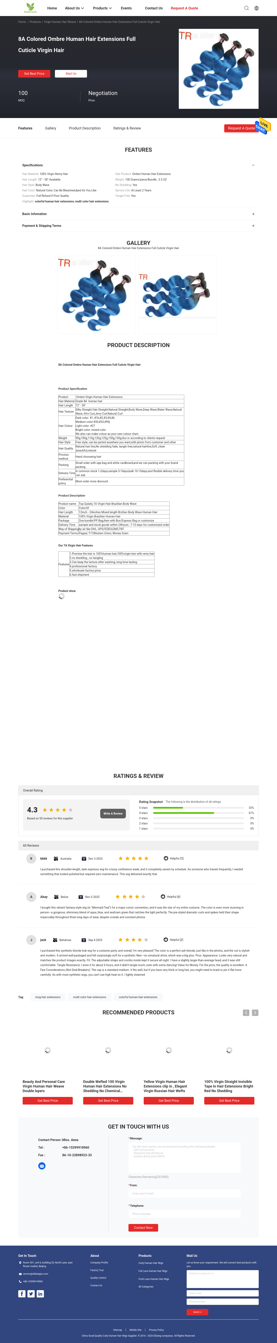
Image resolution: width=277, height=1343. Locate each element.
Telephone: (137, 1205)
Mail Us (71, 74)
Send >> (197, 1312)
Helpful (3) (177, 858)
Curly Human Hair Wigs (150, 1263)
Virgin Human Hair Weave (60, 21)
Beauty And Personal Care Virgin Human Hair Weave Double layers (44, 1086)
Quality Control (98, 1277)
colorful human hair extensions (138, 997)
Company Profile (99, 1262)
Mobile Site (135, 1330)
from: (133, 1185)
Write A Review (113, 813)
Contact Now (143, 1228)
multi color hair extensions (89, 997)
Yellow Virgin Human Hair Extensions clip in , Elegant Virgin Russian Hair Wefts (165, 1086)
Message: (136, 1138)
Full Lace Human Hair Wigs (152, 1271)
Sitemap (117, 1330)
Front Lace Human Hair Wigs (153, 1279)
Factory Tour (97, 1270)
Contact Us (96, 1285)
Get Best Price (34, 74)
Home (22, 21)
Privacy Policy (156, 1330)
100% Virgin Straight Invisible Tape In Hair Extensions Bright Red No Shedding (228, 1086)
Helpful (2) (176, 940)
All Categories (145, 1286)
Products (35, 21)
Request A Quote (241, 128)
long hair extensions (48, 997)
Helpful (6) (173, 897)
